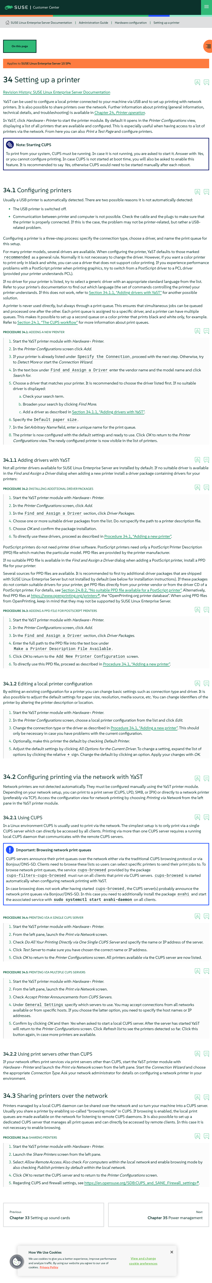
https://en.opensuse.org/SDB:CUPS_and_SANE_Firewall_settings (140, 1182)
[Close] (172, 1252)
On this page (20, 46)
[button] (17, 1262)
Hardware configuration (131, 23)
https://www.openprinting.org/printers (64, 595)
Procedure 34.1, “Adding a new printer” (137, 536)
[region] (97, 1261)
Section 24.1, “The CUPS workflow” (47, 322)
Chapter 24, (119, 112)
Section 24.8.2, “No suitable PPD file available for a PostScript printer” (121, 590)
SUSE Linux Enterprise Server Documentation (41, 23)
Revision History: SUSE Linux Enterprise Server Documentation (56, 92)
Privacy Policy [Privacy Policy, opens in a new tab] (49, 1267)
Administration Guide (93, 23)
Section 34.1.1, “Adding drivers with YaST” (125, 292)
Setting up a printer (166, 23)
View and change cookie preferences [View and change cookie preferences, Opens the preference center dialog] (143, 1260)
